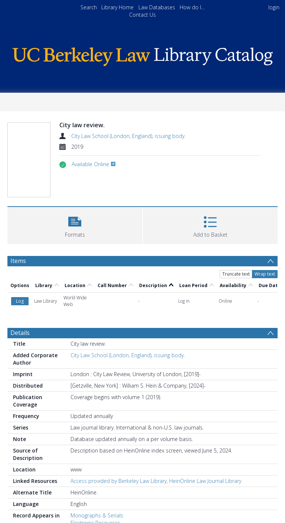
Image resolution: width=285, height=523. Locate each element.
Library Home (117, 7)
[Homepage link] (142, 54)
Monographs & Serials (97, 515)
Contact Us (142, 14)
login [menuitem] (273, 7)
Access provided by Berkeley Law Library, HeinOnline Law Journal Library (156, 480)
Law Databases (156, 7)
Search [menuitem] (89, 7)
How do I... (192, 7)
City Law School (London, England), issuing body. (128, 135)
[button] (74, 224)
